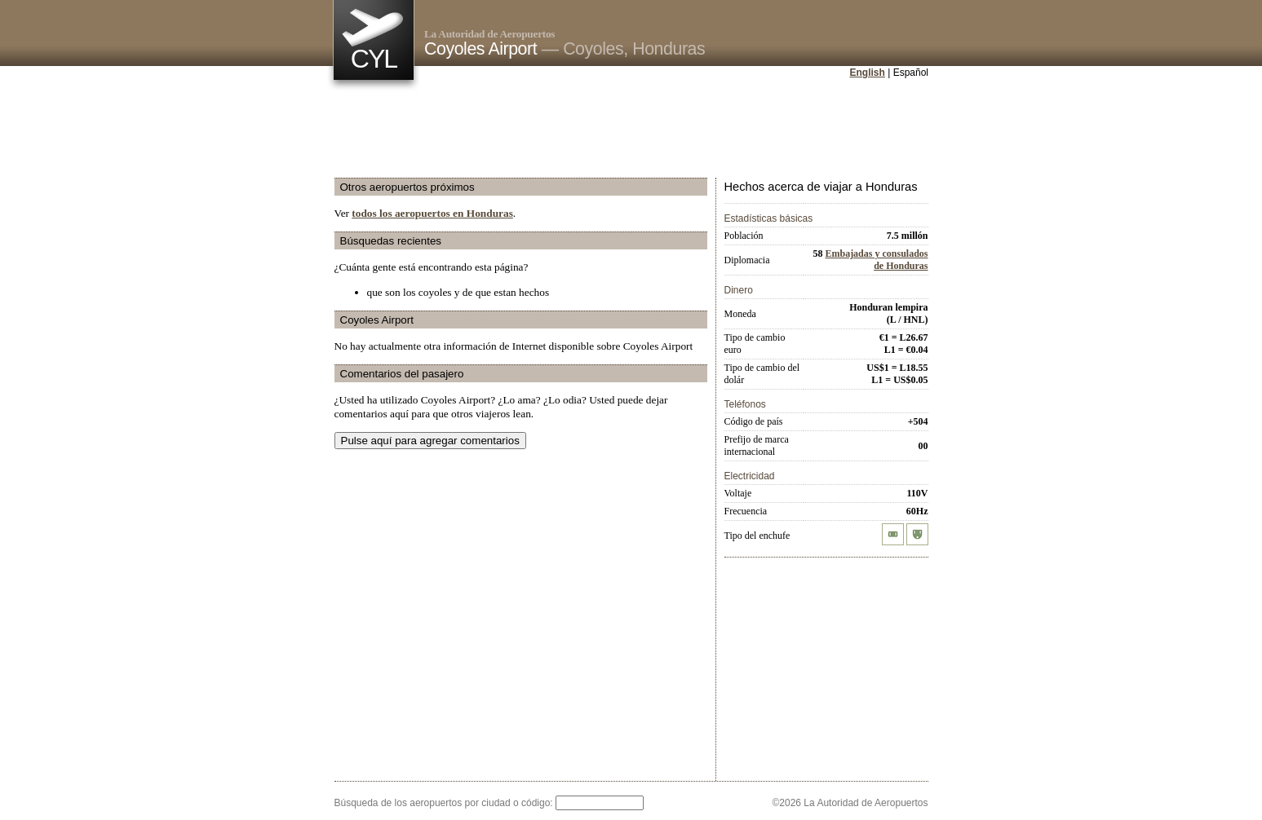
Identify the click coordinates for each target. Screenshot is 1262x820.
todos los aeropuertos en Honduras (432, 213)
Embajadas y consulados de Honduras (876, 259)
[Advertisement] (631, 129)
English (867, 72)
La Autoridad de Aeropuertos (489, 34)
